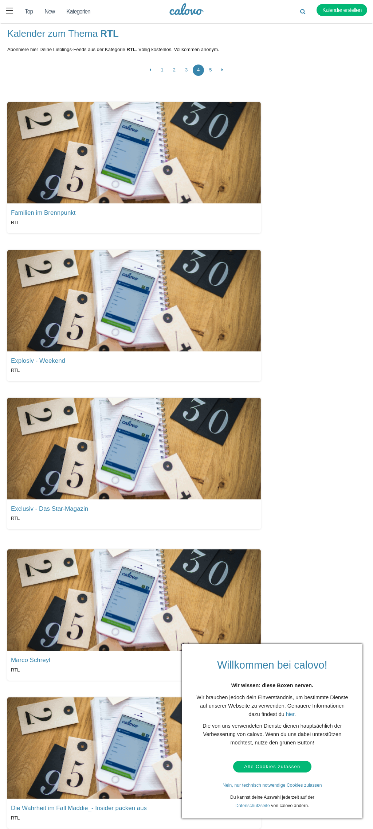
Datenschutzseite (252, 805)
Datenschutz (36, 786)
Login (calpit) (93, 774)
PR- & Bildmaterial (155, 782)
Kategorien (78, 11)
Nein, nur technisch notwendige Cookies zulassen (272, 785)
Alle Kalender (28, 705)
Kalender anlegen (98, 786)
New (49, 11)
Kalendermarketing (99, 763)
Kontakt (31, 774)
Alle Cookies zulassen (272, 765)
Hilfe (28, 763)
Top (29, 11)
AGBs (30, 797)
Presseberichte (152, 770)
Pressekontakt (151, 793)
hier (290, 712)
